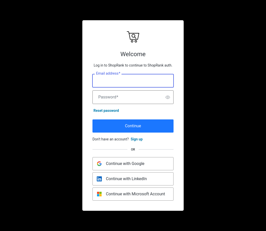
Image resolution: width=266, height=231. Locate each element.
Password (108, 97)
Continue (133, 125)
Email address (108, 74)
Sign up (137, 139)
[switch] (167, 97)
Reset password (106, 111)
